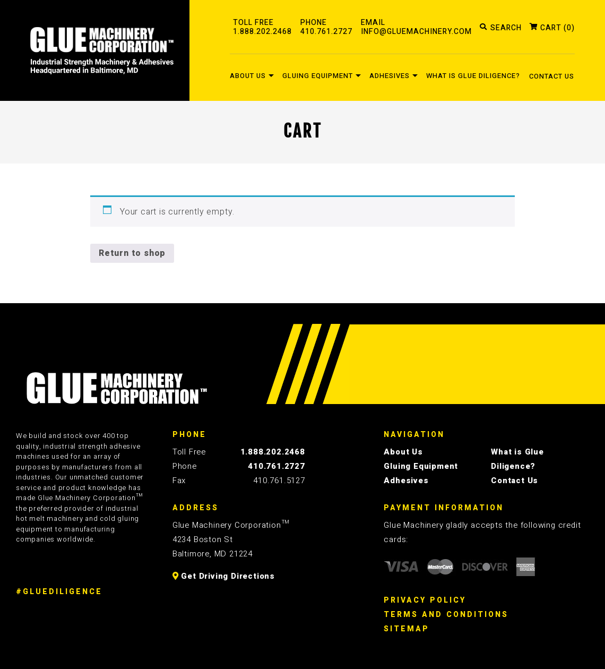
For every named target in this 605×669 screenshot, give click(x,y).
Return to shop (132, 253)
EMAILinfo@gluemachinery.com (416, 28)
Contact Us (551, 76)
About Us (248, 76)
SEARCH (506, 28)
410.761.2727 (276, 466)
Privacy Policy (425, 600)
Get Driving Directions (223, 576)
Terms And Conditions (446, 614)
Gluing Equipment (317, 76)
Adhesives (389, 76)
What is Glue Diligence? (473, 76)
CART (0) (557, 28)
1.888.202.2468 (272, 452)
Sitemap (406, 628)
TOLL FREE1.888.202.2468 (262, 28)
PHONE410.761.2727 (326, 28)
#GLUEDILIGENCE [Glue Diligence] (59, 591)
